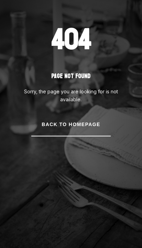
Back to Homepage (71, 124)
